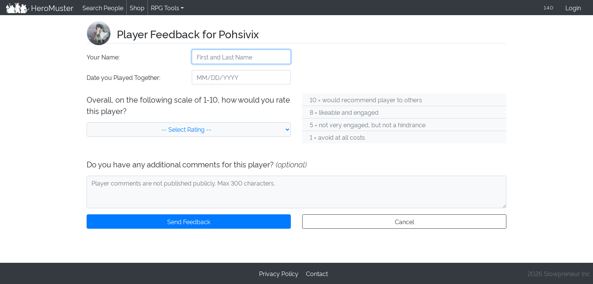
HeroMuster (39, 8)
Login (573, 8)
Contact (317, 273)
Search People (101, 7)
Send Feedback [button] (189, 222)
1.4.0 (548, 8)
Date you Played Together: (123, 77)
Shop (136, 7)
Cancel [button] (404, 222)
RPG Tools (163, 7)
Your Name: (103, 57)
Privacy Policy (278, 273)
